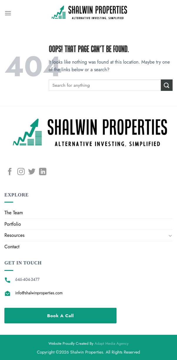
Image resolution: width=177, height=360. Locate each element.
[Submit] (167, 85)
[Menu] (7, 13)
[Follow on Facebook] (10, 172)
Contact (11, 246)
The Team (13, 212)
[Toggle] (170, 235)
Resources (14, 235)
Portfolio (12, 224)
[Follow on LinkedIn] (42, 172)
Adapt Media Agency (112, 343)
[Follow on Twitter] (32, 172)
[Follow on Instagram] (21, 172)
